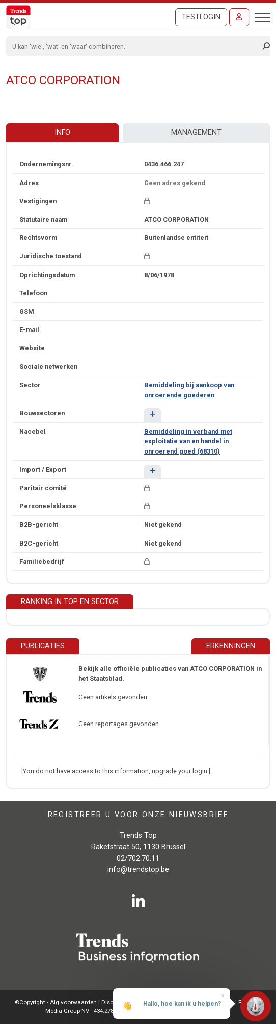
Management (196, 132)
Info (62, 132)
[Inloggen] (239, 17)
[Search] (134, 46)
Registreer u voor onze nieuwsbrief (138, 814)
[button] (152, 415)
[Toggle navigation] (259, 16)
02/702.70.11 (138, 858)
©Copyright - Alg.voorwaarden (56, 1002)
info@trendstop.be (138, 869)
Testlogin (201, 17)
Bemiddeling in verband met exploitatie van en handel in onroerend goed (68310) (188, 441)
